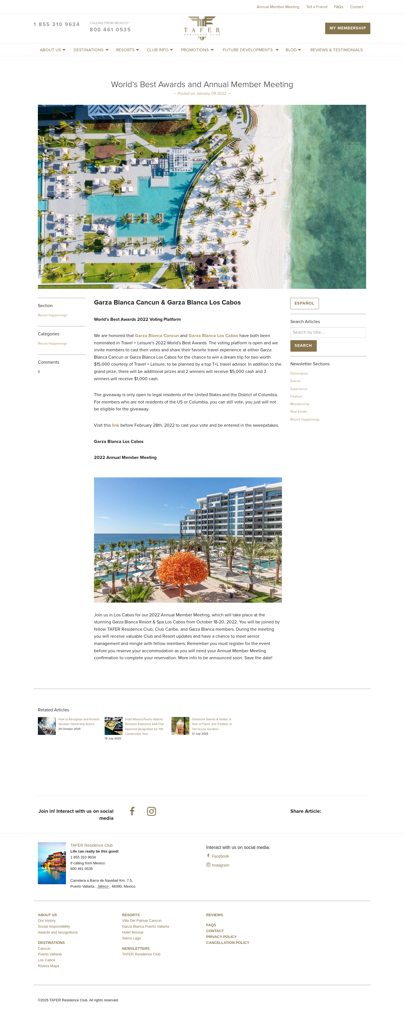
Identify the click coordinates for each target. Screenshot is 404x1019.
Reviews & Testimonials (336, 49)
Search (303, 345)
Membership (299, 404)
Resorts (125, 49)
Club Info (158, 49)
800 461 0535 (110, 30)
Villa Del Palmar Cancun (142, 920)
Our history (47, 920)
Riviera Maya (48, 966)
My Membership (348, 28)
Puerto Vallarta (50, 954)
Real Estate (298, 412)
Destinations (89, 49)
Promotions (195, 49)
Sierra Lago (131, 938)
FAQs (338, 6)
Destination (299, 373)
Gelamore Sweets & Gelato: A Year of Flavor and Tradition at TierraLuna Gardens (212, 724)
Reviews (214, 915)
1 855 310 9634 (57, 24)
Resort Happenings (52, 315)
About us (50, 49)
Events (295, 381)
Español (305, 303)
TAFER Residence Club (91, 845)
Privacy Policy (221, 937)
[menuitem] (50, 50)
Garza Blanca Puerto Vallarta (145, 926)
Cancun (44, 948)
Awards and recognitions (58, 932)
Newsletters (136, 948)
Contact (356, 6)
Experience (298, 389)
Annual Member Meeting (278, 6)
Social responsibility (54, 926)
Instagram (217, 865)
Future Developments (248, 49)
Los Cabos (46, 960)
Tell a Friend (316, 6)
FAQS (211, 925)
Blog (291, 49)
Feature (296, 396)
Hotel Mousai (132, 932)
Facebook (217, 856)
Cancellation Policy (227, 943)
